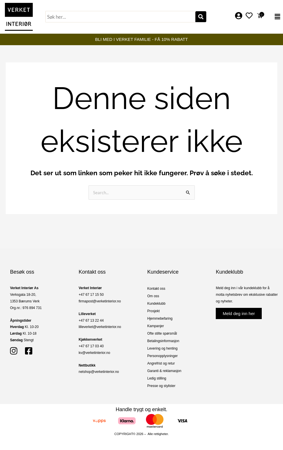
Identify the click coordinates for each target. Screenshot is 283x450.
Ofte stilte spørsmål (162, 333)
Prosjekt (153, 311)
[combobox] (120, 16)
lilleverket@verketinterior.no (100, 327)
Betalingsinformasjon (163, 341)
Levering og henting (162, 348)
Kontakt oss (156, 289)
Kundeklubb (156, 304)
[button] (274, 17)
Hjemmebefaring (160, 318)
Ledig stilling (156, 378)
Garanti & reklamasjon (164, 371)
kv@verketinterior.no (94, 353)
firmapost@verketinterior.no (100, 301)
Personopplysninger (162, 356)
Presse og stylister (161, 386)
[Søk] (201, 16)
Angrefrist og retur (161, 363)
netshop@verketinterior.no (99, 372)
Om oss (153, 296)
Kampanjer (155, 326)
